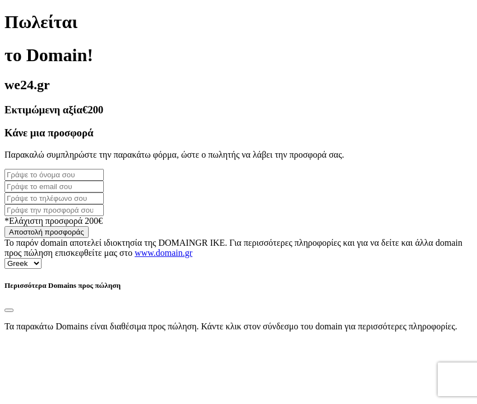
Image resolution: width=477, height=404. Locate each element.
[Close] (8, 310)
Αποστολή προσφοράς (46, 232)
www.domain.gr (163, 253)
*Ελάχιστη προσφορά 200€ (53, 221)
